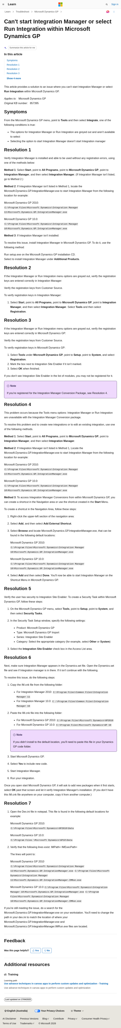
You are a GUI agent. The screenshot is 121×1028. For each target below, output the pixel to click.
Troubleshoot (22, 11)
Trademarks (26, 1023)
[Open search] (106, 4)
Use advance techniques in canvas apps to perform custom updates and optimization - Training (56, 983)
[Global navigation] (3, 4)
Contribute (58, 1018)
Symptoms (12, 60)
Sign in (114, 4)
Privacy (71, 1018)
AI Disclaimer (9, 1018)
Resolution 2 (13, 69)
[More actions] (114, 11)
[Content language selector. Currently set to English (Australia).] (16, 1011)
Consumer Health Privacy (95, 1018)
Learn (8, 11)
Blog (44, 1018)
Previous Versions (29, 1018)
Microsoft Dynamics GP (46, 11)
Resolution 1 (13, 64)
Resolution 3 (13, 73)
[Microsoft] (60, 4)
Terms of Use (9, 1023)
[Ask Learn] (108, 11)
